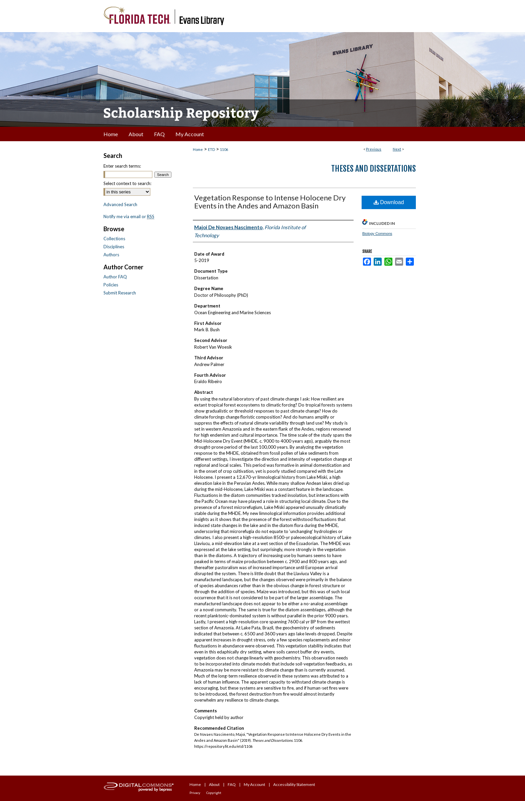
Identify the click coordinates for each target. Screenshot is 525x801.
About (214, 784)
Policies (110, 284)
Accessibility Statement (294, 784)
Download (389, 202)
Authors (111, 254)
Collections (114, 238)
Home (198, 149)
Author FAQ (115, 276)
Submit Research (119, 292)
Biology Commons (377, 234)
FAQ (232, 784)
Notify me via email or (128, 216)
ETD (211, 149)
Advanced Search (120, 204)
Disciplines (113, 246)
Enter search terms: (122, 166)
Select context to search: (127, 183)
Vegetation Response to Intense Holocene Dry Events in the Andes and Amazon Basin (270, 201)
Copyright (213, 793)
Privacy (195, 793)
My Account (254, 784)
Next (397, 149)
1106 (224, 149)
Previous (373, 149)
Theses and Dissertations (373, 169)
